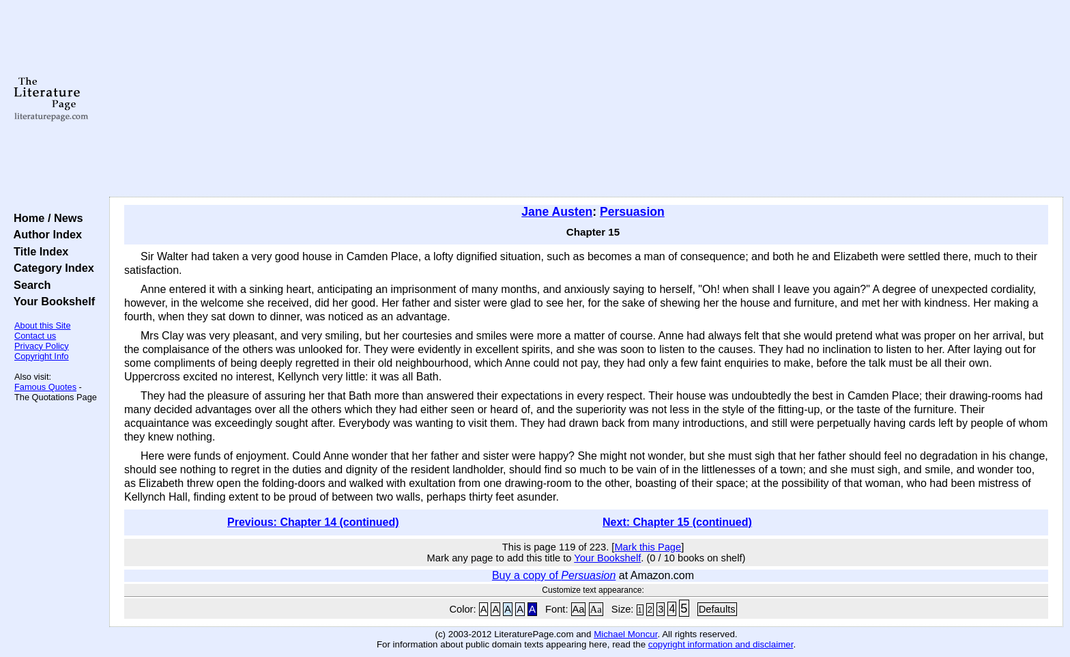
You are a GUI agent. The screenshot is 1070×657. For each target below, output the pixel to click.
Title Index (38, 251)
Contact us (35, 336)
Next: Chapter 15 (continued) (677, 522)
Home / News (45, 218)
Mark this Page (647, 547)
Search (29, 285)
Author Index (45, 234)
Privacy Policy (41, 346)
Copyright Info (41, 356)
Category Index (51, 268)
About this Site (42, 325)
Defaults (717, 609)
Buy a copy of (554, 575)
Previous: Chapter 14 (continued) (313, 522)
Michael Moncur (625, 634)
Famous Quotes (45, 387)
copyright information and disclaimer (721, 644)
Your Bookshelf (51, 301)
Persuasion (632, 212)
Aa (579, 609)
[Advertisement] (586, 99)
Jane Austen (556, 212)
